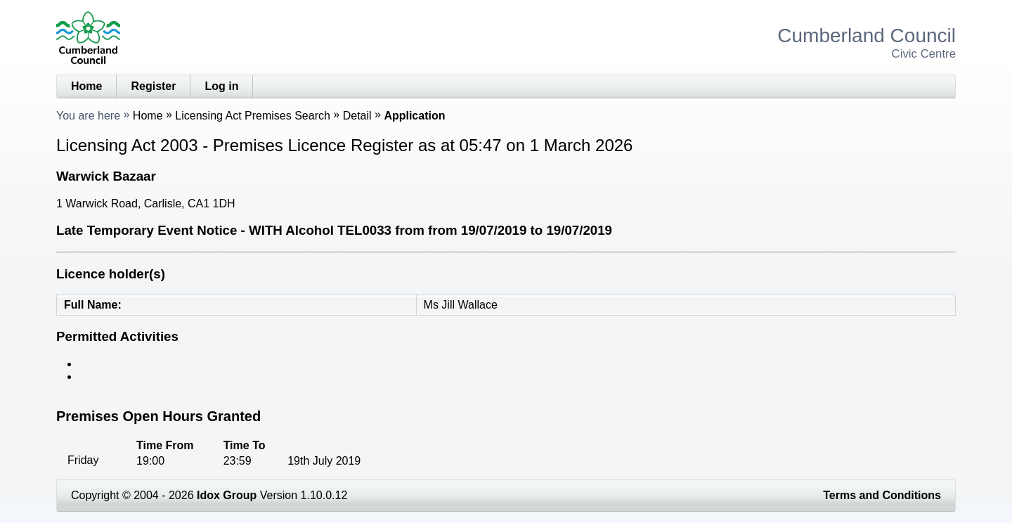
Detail (357, 116)
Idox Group (227, 495)
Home (86, 86)
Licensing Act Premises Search (252, 116)
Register (153, 86)
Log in (221, 86)
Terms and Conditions (882, 495)
